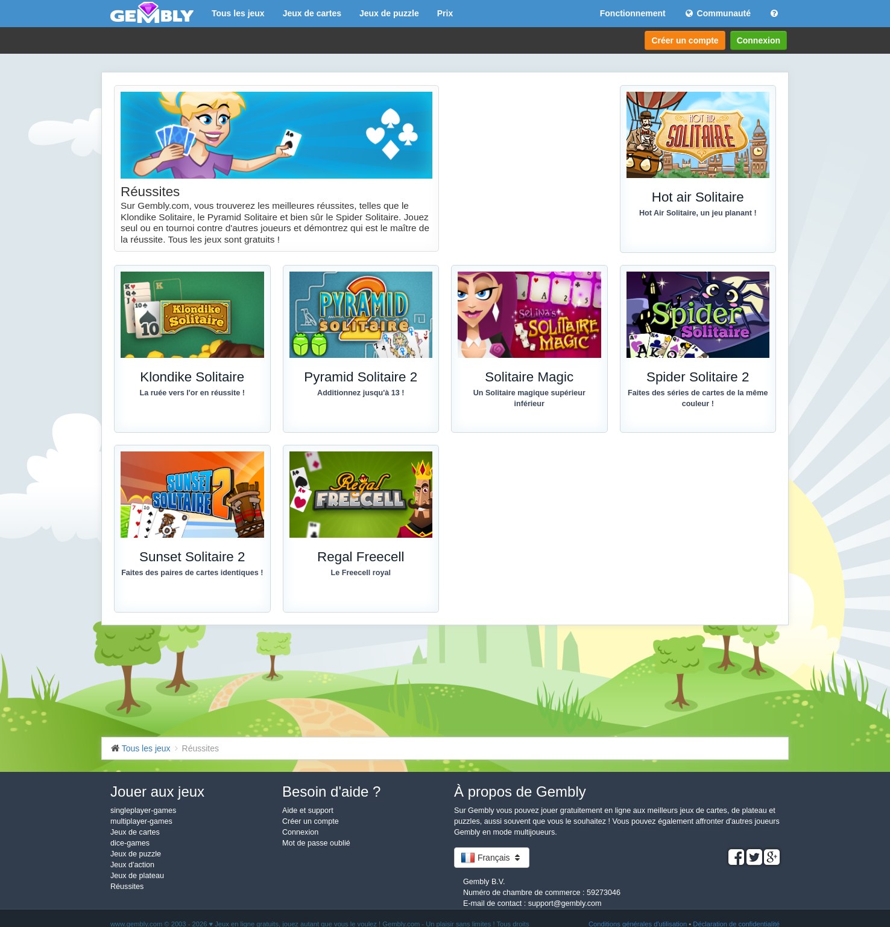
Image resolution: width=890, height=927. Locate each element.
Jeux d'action (132, 865)
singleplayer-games (143, 810)
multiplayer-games (141, 821)
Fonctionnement (633, 13)
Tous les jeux (238, 13)
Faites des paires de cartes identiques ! (192, 573)
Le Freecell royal (361, 573)
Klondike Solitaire (192, 376)
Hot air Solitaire (698, 197)
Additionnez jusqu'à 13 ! (360, 393)
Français (492, 857)
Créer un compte (684, 40)
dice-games (130, 843)
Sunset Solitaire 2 (192, 556)
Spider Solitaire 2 (698, 376)
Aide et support (307, 810)
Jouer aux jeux (157, 791)
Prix (445, 13)
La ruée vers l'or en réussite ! (192, 393)
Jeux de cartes (312, 13)
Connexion (758, 40)
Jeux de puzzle (389, 13)
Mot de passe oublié (316, 843)
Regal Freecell (360, 556)
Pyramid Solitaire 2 (360, 376)
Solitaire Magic (529, 376)
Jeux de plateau (137, 875)
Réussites (127, 886)
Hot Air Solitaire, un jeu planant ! (698, 213)
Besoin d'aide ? (331, 791)
